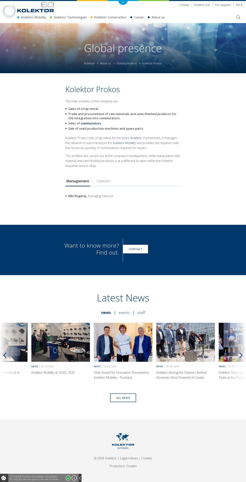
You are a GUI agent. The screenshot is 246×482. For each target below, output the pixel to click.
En (239, 5)
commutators (91, 123)
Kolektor (89, 63)
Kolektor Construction (110, 17)
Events (124, 312)
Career (139, 17)
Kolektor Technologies (70, 17)
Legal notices (129, 458)
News (106, 312)
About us (158, 17)
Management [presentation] (77, 181)
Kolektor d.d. (202, 5)
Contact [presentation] (103, 181)
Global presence (126, 63)
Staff (141, 312)
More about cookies (74, 477)
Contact (184, 5)
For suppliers (223, 5)
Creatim (131, 466)
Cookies (146, 458)
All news (123, 398)
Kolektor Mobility (33, 17)
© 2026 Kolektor (105, 458)
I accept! (68, 477)
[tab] (77, 181)
